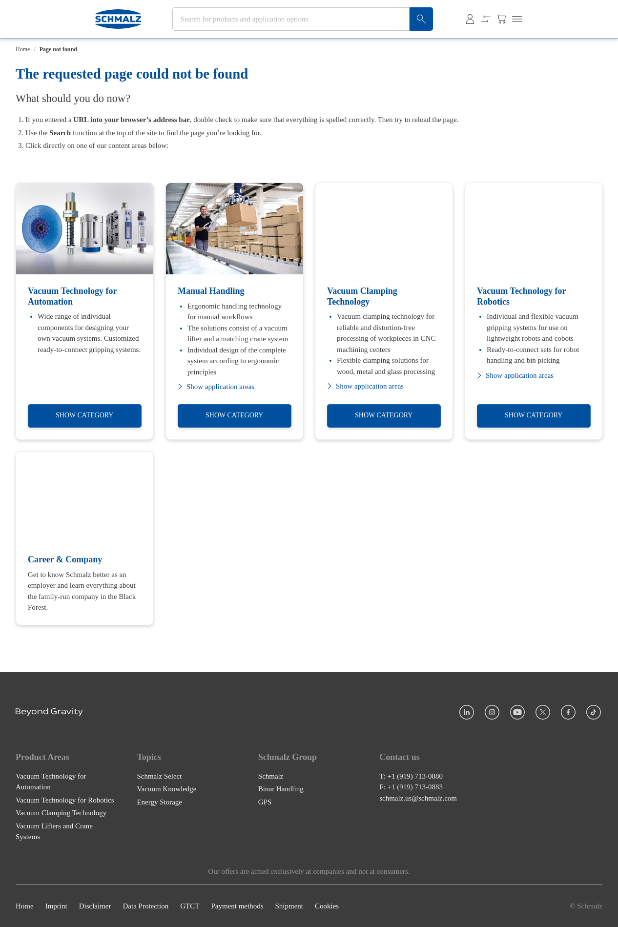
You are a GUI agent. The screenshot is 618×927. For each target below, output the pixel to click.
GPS (265, 801)
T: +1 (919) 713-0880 (411, 776)
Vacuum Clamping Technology (61, 813)
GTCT (189, 906)
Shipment (289, 906)
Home (23, 49)
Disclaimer (95, 906)
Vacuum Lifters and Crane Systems (54, 831)
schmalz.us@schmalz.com (418, 798)
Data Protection (145, 906)
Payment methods (237, 906)
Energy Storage (159, 801)
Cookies (327, 906)
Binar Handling (281, 789)
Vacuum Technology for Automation (51, 781)
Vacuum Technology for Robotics (65, 799)
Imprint (56, 906)
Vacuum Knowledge (166, 789)
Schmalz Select (159, 776)
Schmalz (271, 776)
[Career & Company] (85, 538)
